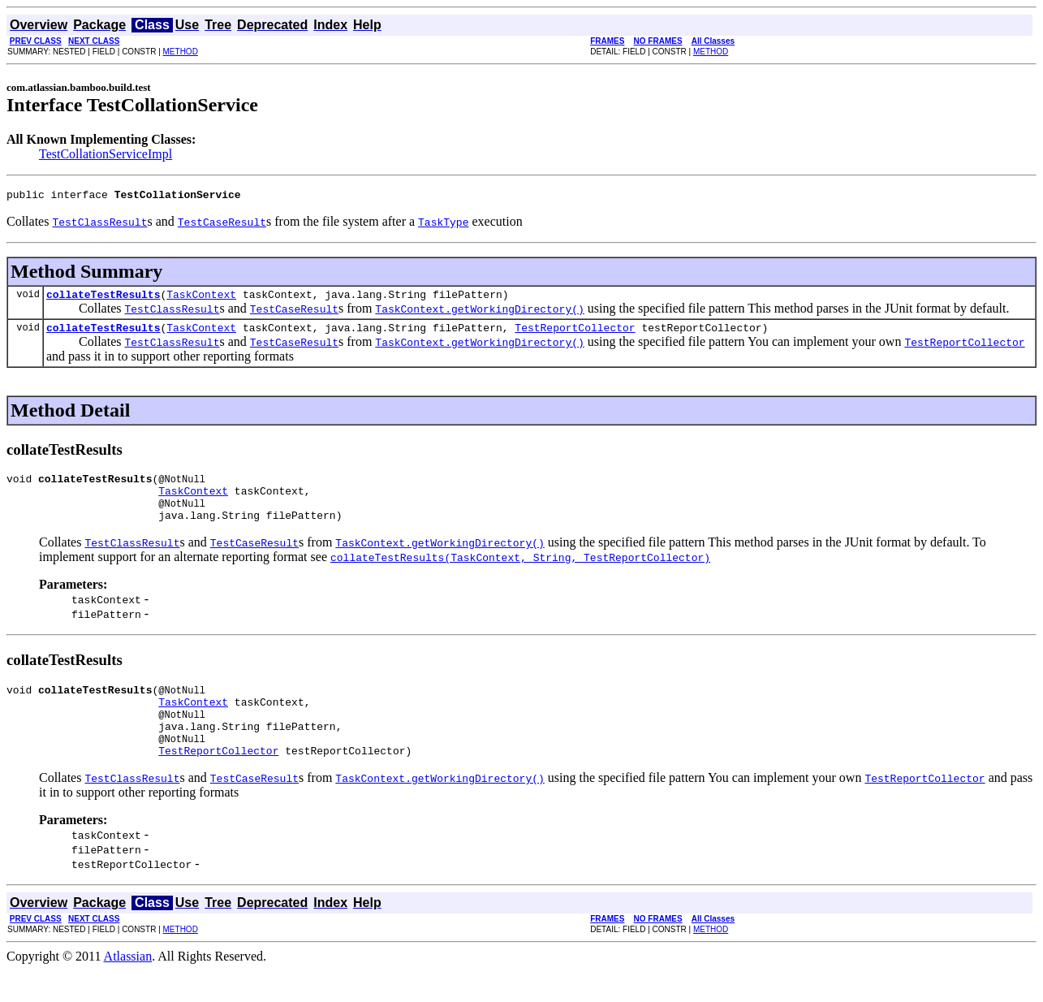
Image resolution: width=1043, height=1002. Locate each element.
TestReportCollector (575, 334)
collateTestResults (103, 299)
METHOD (180, 51)
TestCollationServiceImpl (105, 154)
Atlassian (128, 988)
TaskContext (201, 299)
